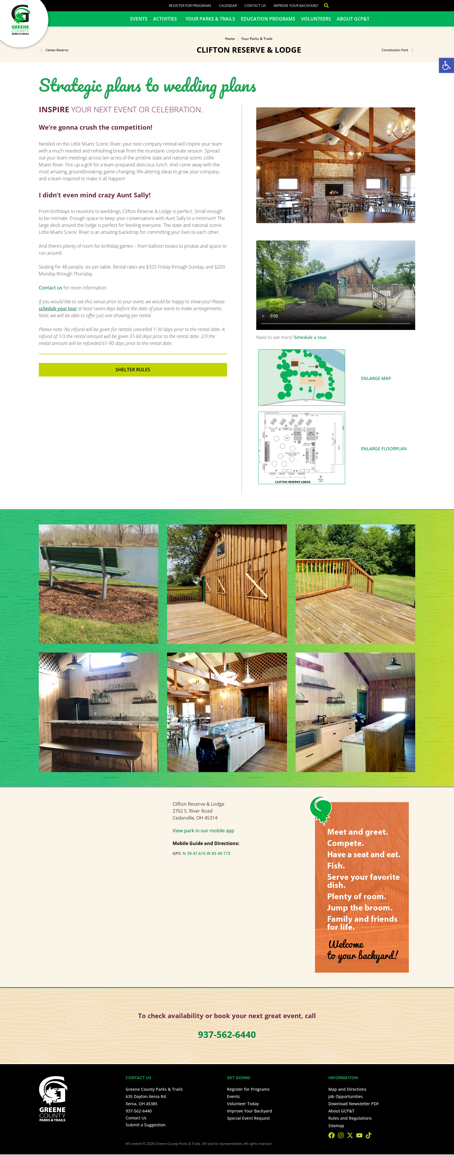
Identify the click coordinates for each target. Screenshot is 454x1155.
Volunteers (316, 19)
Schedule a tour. (310, 337)
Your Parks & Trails (210, 19)
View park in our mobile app (203, 830)
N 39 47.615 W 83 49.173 (206, 853)
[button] (446, 65)
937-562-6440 (139, 1111)
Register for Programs (190, 5)
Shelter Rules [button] (133, 369)
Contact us (50, 287)
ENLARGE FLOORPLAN (384, 448)
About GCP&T (353, 19)
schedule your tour (58, 308)
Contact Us (255, 5)
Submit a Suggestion (146, 1125)
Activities (166, 19)
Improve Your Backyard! (296, 5)
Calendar (228, 5)
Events (138, 19)
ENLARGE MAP (376, 378)
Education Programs (268, 19)
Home (230, 38)
